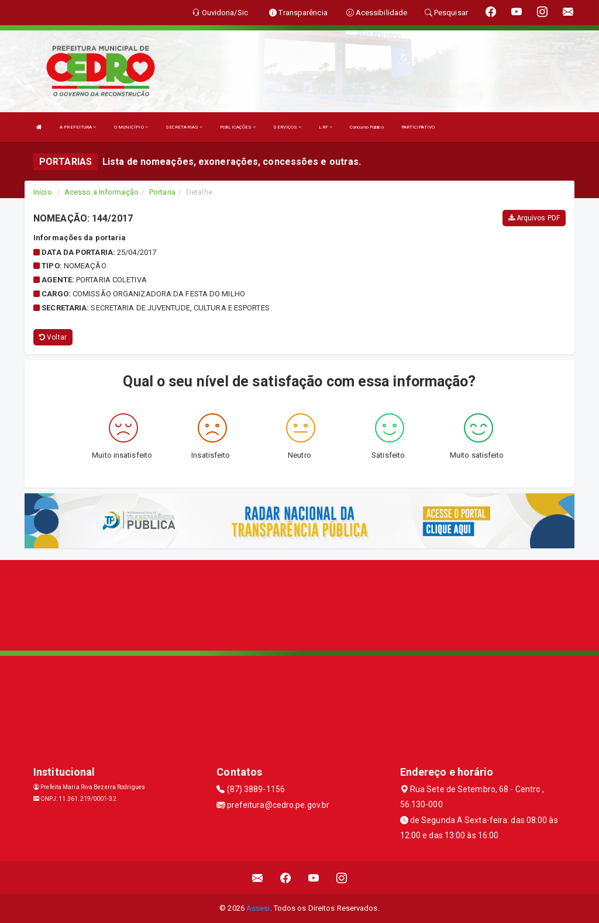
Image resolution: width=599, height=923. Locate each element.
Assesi (258, 908)
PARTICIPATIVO (418, 127)
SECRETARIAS (184, 127)
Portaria (162, 192)
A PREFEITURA (78, 127)
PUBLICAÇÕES (238, 127)
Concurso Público (367, 127)
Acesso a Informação (101, 192)
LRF (325, 127)
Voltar (53, 337)
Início (42, 192)
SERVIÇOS (287, 127)
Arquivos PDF (534, 218)
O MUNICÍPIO (131, 127)
